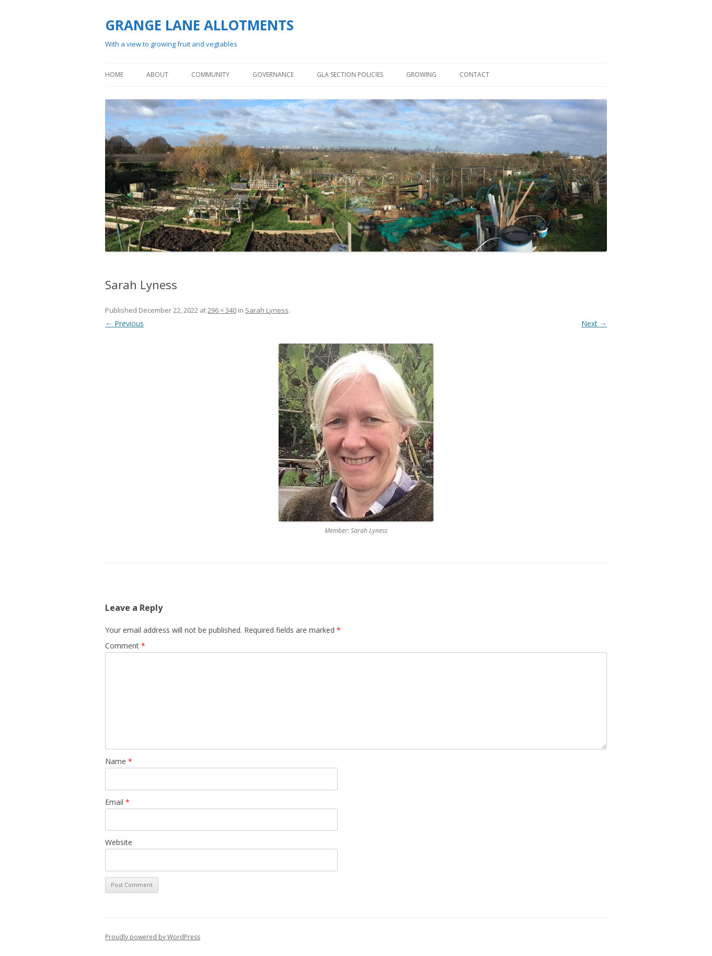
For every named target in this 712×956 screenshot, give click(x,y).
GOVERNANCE (273, 74)
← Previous (124, 323)
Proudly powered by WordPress (152, 936)
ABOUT (157, 74)
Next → (594, 323)
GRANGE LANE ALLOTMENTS (199, 25)
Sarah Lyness (267, 310)
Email (117, 802)
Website (118, 842)
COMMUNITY (210, 74)
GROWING (421, 74)
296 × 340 (222, 310)
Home (114, 74)
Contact (474, 74)
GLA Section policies (350, 74)
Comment (125, 646)
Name (118, 761)
